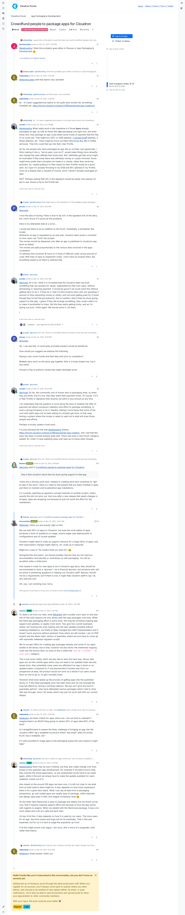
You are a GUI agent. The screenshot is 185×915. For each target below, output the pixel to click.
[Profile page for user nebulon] (14, 612)
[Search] (3, 29)
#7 (98, 279)
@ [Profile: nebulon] (24, 718)
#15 (97, 850)
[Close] (95, 875)
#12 (97, 611)
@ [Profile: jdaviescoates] (26, 79)
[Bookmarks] (3, 24)
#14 (97, 763)
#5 (98, 125)
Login (26, 907)
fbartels (22, 463)
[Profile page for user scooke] (14, 126)
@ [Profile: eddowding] (25, 48)
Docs (163, 6)
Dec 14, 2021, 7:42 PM (48, 44)
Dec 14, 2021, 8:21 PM (42, 125)
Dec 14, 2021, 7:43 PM (45, 76)
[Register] (181, 8)
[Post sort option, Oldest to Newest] (122, 41)
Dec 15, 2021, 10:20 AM (55, 521)
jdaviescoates (25, 44)
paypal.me (80, 137)
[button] (3, 907)
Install (170, 6)
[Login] (181, 3)
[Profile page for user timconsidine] (14, 523)
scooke (22, 125)
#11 (97, 521)
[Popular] (3, 18)
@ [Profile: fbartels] (24, 525)
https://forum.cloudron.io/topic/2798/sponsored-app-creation (49, 432)
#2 (98, 44)
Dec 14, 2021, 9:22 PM (42, 279)
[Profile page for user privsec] (14, 208)
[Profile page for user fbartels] (14, 465)
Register (17, 907)
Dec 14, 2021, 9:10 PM (42, 206)
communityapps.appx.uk (72, 591)
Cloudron (26, 58)
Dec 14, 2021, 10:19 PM (43, 337)
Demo (156, 6)
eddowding (27, 40)
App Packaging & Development (34, 30)
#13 (97, 714)
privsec (22, 206)
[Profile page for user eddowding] (14, 77)
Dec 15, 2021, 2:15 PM (49, 611)
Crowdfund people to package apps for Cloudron (60, 467)
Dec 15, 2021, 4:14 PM (49, 763)
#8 (98, 337)
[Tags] (3, 13)
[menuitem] (181, 3)
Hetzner (42, 58)
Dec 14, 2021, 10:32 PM (43, 389)
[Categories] (3, 3)
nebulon (25, 604)
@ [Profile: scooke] (23, 210)
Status (148, 6)
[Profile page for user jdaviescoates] (14, 46)
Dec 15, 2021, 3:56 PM (45, 714)
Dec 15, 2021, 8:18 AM (50, 463)
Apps (140, 6)
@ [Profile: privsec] (23, 282)
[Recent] (3, 8)
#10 (97, 463)
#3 (98, 76)
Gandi (36, 58)
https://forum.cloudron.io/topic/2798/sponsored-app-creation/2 (64, 105)
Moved (15, 30)
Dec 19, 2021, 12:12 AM (46, 850)
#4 (98, 99)
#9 (98, 389)
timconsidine (24, 521)
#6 (98, 206)
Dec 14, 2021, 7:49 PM (45, 99)
